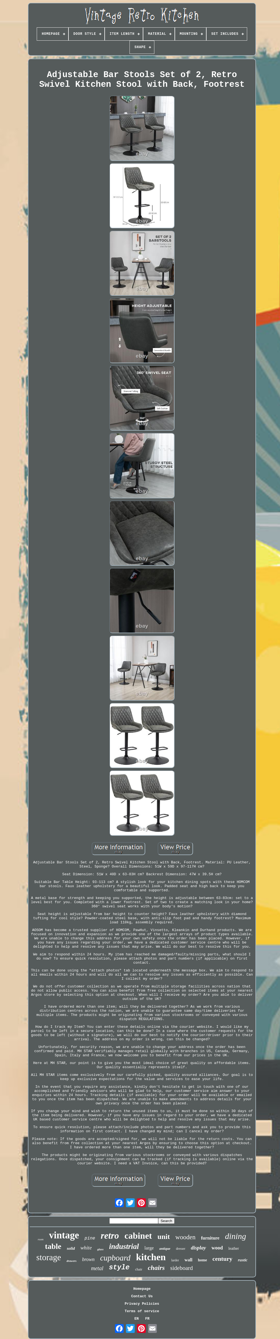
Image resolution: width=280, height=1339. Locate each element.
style (119, 1268)
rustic (242, 1260)
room (41, 1239)
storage (48, 1257)
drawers (71, 1260)
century (222, 1258)
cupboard (115, 1257)
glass (100, 1249)
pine (89, 1238)
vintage (64, 1235)
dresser (180, 1249)
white (86, 1248)
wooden (185, 1237)
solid (71, 1248)
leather (233, 1248)
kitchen (151, 1257)
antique (164, 1248)
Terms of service (142, 1311)
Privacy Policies (142, 1304)
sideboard (181, 1268)
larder (175, 1260)
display (198, 1248)
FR (147, 1319)
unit (163, 1237)
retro (110, 1236)
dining (235, 1236)
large (149, 1248)
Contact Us (142, 1296)
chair (138, 1269)
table (53, 1246)
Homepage (141, 1289)
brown (88, 1259)
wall (188, 1259)
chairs (156, 1267)
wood (217, 1248)
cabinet (138, 1236)
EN (136, 1319)
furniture (210, 1238)
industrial (124, 1246)
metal (97, 1268)
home (202, 1260)
